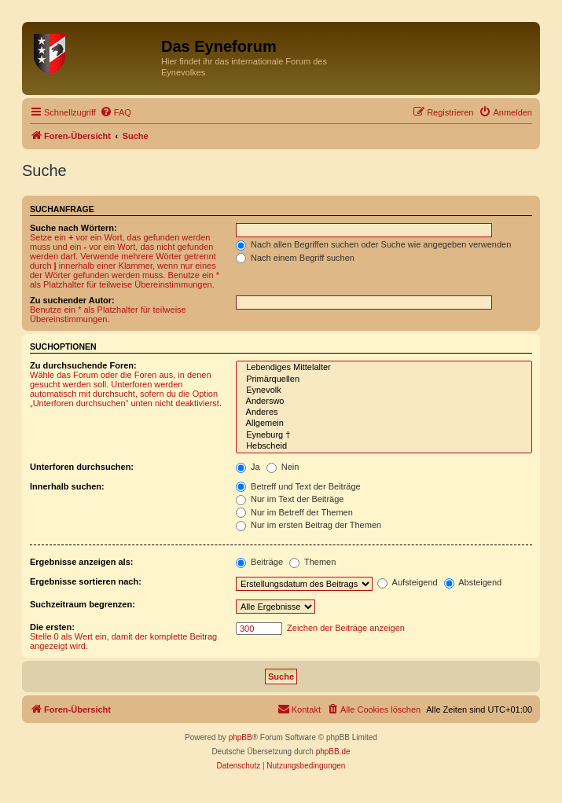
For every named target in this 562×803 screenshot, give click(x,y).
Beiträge (259, 561)
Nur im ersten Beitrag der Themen (308, 525)
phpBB (240, 737)
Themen (312, 561)
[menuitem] (115, 112)
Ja (248, 466)
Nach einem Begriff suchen (295, 257)
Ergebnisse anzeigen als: (81, 561)
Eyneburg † (384, 435)
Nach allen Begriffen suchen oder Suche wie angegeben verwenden (373, 244)
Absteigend (473, 582)
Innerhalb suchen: (67, 486)
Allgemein (384, 423)
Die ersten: (52, 627)
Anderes (384, 412)
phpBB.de (333, 751)
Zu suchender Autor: (72, 300)
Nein (282, 466)
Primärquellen (384, 379)
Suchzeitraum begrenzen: (82, 604)
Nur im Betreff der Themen (294, 512)
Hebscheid (384, 446)
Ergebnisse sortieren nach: (85, 581)
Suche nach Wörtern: (73, 228)
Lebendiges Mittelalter (384, 367)
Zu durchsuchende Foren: (83, 365)
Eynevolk (384, 390)
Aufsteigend (407, 582)
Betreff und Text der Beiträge (298, 486)
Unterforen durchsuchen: (82, 466)
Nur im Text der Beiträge (289, 499)
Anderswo (384, 401)
